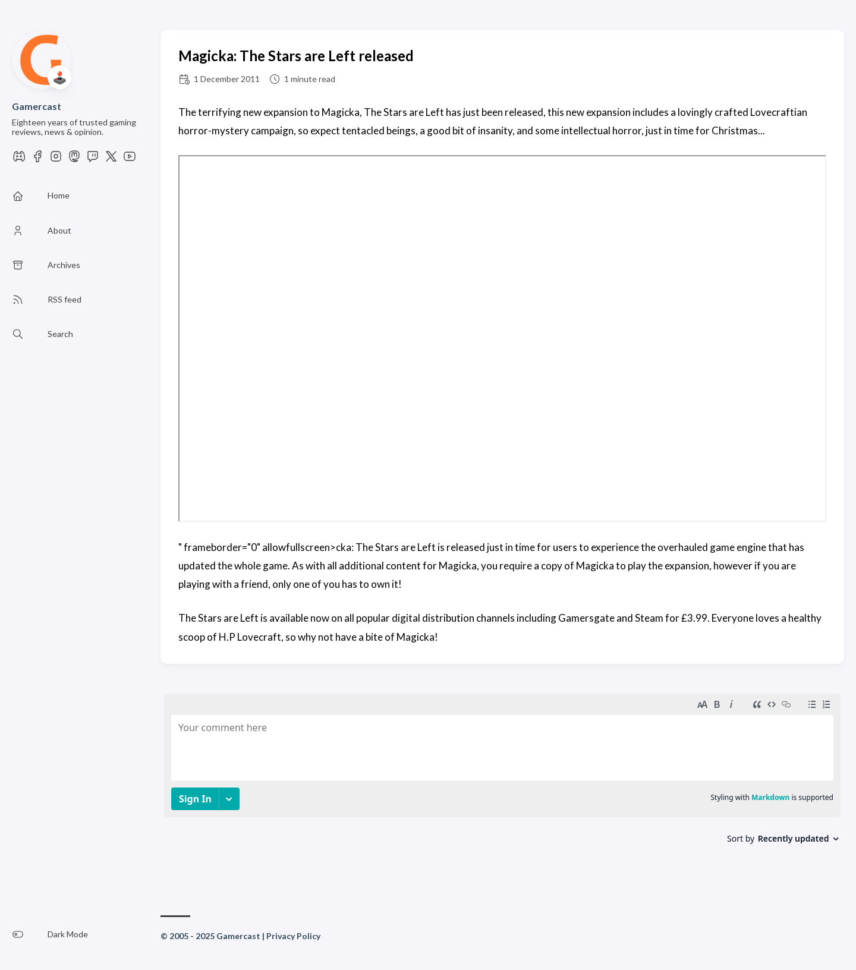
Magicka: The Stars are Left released (296, 55)
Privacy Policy (293, 936)
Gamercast (36, 106)
